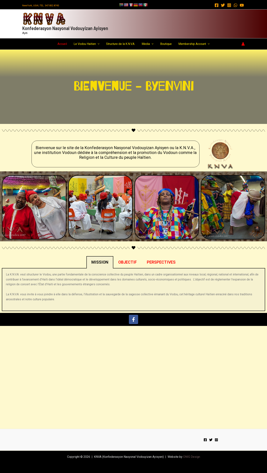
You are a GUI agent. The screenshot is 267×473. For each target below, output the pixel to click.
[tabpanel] (133, 289)
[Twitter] (223, 5)
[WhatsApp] (235, 5)
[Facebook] (217, 5)
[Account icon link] (243, 44)
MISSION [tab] (99, 262)
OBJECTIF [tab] (127, 262)
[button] (99, 44)
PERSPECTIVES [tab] (161, 262)
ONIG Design (191, 457)
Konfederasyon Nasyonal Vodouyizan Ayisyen (65, 28)
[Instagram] (229, 5)
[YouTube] (242, 5)
